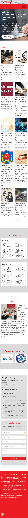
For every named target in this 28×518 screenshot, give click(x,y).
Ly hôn (19, 251)
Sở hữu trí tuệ (7, 276)
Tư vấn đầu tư (19, 276)
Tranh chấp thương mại (20, 282)
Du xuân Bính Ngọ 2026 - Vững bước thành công (20, 205)
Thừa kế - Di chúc (7, 251)
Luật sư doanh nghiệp (6, 269)
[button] (10, 37)
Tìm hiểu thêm (5, 337)
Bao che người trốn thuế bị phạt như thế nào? (7, 135)
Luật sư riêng (6, 245)
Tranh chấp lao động (7, 256)
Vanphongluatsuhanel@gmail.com (18, 400)
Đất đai (19, 245)
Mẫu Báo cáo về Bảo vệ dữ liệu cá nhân (20, 135)
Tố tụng (19, 256)
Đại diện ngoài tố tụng (7, 282)
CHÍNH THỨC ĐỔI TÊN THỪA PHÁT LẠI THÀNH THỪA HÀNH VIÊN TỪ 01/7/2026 (6, 169)
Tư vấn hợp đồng (20, 269)
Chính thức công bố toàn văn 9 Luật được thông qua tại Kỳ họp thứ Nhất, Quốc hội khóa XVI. (21, 101)
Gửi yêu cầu (14, 458)
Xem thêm (7, 36)
